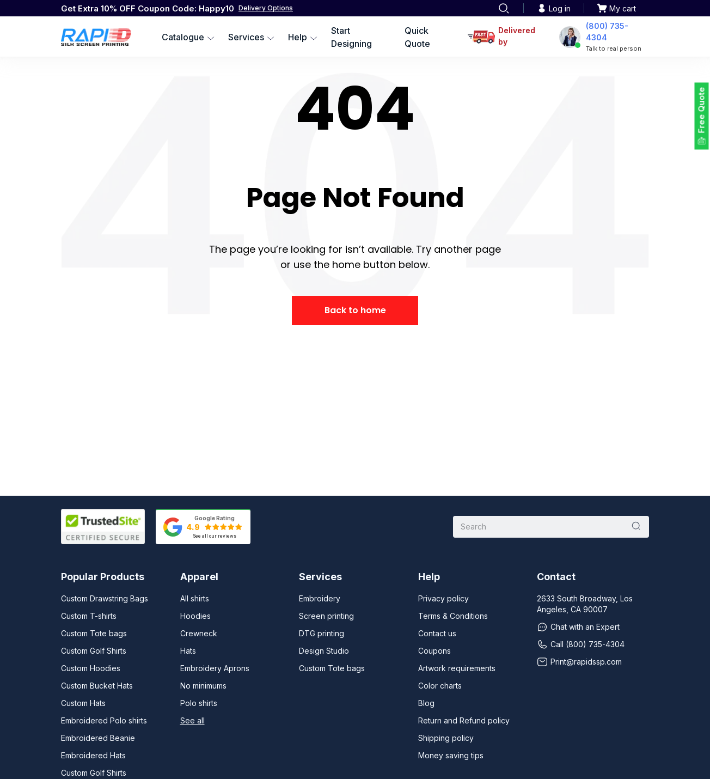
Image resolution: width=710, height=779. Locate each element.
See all (192, 720)
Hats (188, 650)
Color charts (440, 685)
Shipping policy (446, 738)
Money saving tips (450, 755)
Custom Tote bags (94, 633)
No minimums (203, 685)
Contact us (437, 633)
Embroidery (319, 598)
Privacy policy (443, 598)
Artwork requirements (456, 668)
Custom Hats (83, 703)
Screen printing (326, 615)
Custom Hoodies (90, 668)
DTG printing (321, 633)
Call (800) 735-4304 (581, 644)
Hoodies (195, 615)
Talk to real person (613, 48)
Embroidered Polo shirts (104, 720)
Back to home (355, 310)
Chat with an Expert (578, 627)
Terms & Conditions (453, 615)
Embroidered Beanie (98, 738)
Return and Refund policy (464, 720)
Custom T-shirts (89, 615)
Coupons (434, 650)
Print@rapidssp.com (579, 661)
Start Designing (351, 37)
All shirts (194, 598)
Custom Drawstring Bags (104, 598)
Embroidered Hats (93, 755)
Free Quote (701, 110)
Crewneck (198, 633)
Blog (426, 703)
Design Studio (324, 650)
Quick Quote (417, 37)
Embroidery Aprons (214, 668)
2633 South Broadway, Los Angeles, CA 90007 (585, 604)
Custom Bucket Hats (97, 685)
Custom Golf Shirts (93, 650)
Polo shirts (198, 703)
